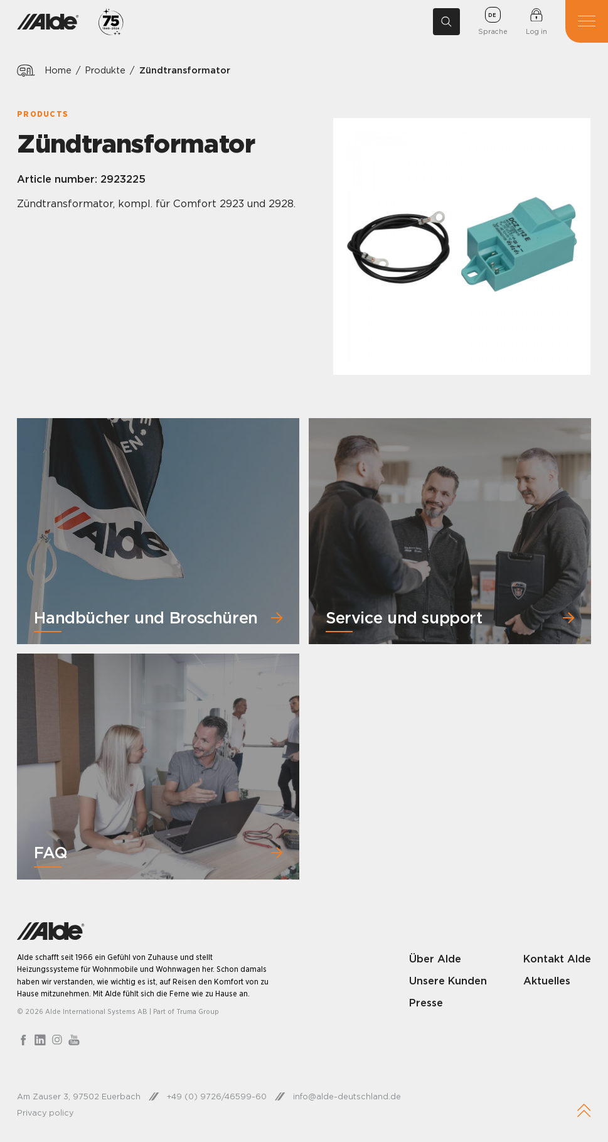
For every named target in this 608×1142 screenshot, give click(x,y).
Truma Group (197, 1012)
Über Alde (435, 958)
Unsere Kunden (448, 981)
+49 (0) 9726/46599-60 (217, 1097)
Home (58, 70)
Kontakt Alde (557, 958)
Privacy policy (45, 1112)
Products (42, 114)
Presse (426, 1003)
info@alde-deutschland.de (347, 1097)
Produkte (106, 70)
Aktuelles (546, 981)
